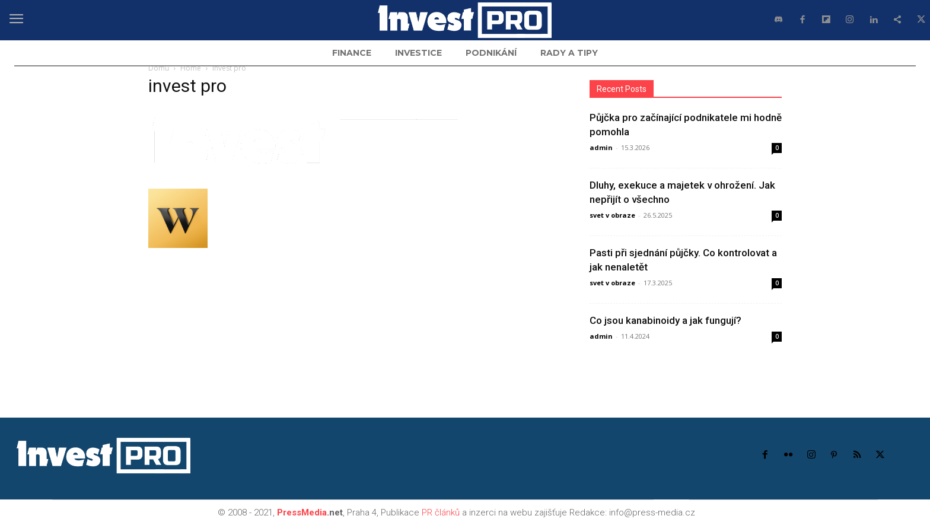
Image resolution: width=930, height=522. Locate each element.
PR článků (441, 512)
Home (190, 68)
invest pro (187, 85)
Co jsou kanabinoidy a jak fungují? (665, 320)
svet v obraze (612, 215)
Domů (158, 68)
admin (601, 147)
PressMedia (302, 512)
